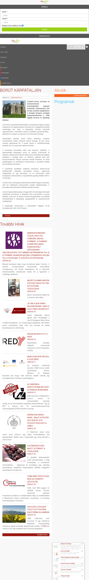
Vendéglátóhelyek (58, 47)
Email (4, 12)
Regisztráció (44, 36)
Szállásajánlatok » (80, 59)
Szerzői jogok (35, 575)
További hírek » (42, 498)
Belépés (44, 6)
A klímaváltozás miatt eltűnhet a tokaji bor (25, 413)
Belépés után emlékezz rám (12, 26)
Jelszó (5, 19)
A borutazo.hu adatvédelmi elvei (53, 575)
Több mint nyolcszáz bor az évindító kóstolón (25, 444)
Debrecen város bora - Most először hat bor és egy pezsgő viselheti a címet (25, 385)
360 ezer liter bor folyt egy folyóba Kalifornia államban (25, 474)
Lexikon (24, 47)
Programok (18, 47)
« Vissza (7, 179)
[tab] (44, 7)
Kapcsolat (4, 575)
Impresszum (13, 575)
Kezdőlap (3, 47)
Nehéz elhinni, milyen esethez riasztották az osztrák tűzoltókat (25, 250)
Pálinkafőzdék (39, 47)
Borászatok (30, 47)
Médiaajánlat (24, 575)
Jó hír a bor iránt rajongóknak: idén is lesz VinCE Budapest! (25, 271)
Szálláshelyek (48, 47)
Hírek (7, 47)
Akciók (12, 47)
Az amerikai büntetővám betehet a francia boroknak (25, 352)
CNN (44, 490)
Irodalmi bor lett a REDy (25, 300)
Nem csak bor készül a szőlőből (25, 323)
